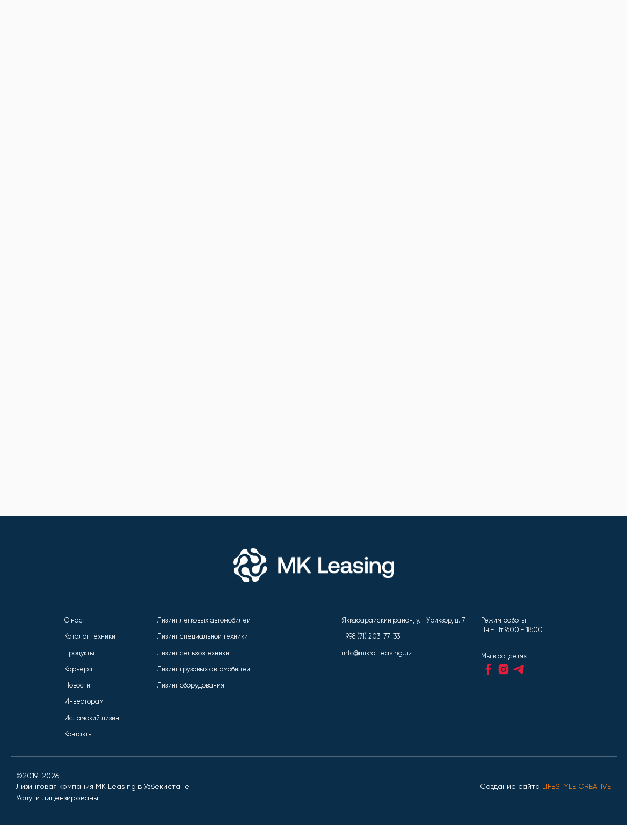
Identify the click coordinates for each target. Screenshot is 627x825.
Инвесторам (84, 701)
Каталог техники (89, 636)
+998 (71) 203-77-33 (371, 636)
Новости (77, 685)
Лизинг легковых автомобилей (204, 620)
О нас (73, 620)
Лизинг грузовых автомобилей (203, 669)
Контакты (78, 734)
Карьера (78, 669)
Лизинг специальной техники (202, 636)
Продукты (79, 653)
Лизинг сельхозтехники (193, 653)
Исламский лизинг (93, 718)
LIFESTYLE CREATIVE (576, 786)
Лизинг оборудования (190, 685)
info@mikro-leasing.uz (377, 653)
